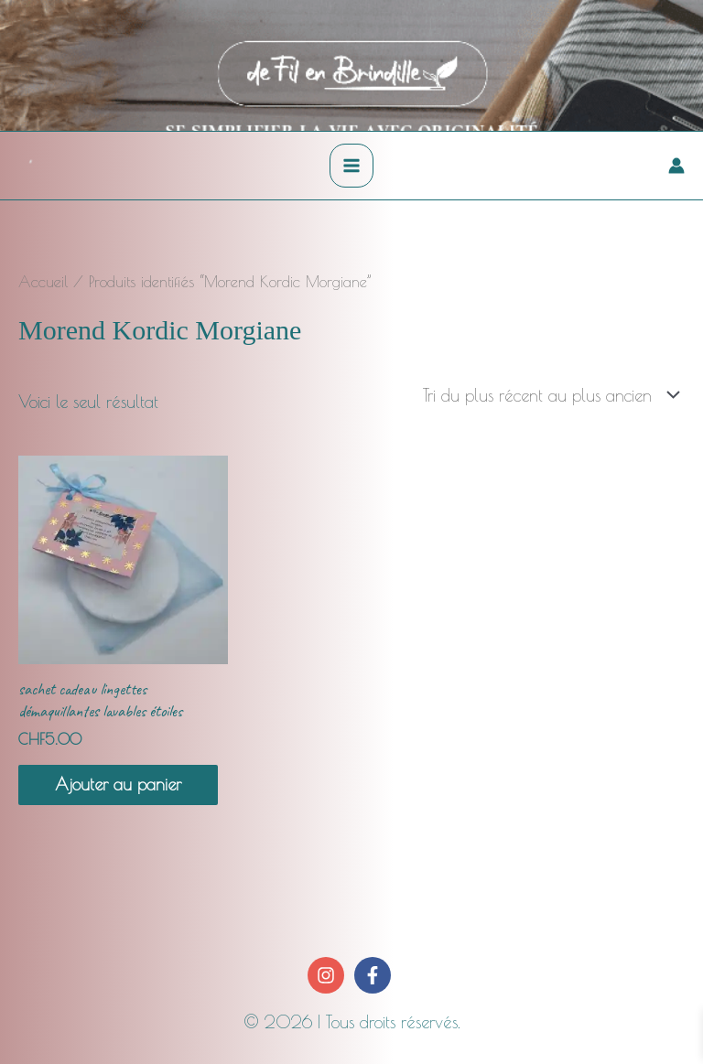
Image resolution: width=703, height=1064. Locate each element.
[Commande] (547, 395)
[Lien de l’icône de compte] (676, 165)
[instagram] (328, 975)
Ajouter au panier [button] (118, 784)
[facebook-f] (374, 975)
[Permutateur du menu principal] (351, 166)
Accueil (43, 281)
